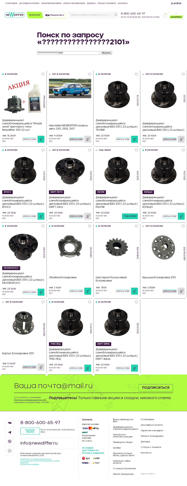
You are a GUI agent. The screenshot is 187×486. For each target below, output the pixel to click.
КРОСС (7, 192)
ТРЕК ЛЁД (56, 344)
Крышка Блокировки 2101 (159, 277)
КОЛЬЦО (148, 192)
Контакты (123, 3)
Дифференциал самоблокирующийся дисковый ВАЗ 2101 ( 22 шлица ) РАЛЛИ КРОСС (23, 278)
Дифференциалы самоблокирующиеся (124, 428)
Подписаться (155, 387)
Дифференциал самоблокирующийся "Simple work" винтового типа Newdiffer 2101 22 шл (22, 125)
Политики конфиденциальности (30, 400)
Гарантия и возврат (51, 3)
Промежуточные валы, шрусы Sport (124, 454)
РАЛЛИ (101, 192)
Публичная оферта (29, 464)
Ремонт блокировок (74, 3)
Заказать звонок (30, 431)
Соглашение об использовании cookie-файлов (40, 462)
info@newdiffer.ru (39, 443)
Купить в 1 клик (29, 139)
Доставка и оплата (29, 3)
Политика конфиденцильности (35, 459)
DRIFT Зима (103, 344)
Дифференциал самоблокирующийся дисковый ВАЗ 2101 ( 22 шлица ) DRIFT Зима (116, 354)
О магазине (11, 3)
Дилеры (91, 3)
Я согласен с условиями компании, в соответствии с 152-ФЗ (31, 400)
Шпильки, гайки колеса (121, 462)
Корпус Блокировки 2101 (18, 353)
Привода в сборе (123, 442)
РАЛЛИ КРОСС (12, 268)
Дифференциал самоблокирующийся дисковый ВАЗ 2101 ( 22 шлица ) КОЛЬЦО (163, 202)
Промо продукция (123, 474)
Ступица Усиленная (124, 469)
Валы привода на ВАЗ (123, 421)
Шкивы (117, 448)
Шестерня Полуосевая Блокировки (111, 279)
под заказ (130, 216)
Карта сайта (148, 474)
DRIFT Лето (57, 192)
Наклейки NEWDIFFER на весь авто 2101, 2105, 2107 (68, 127)
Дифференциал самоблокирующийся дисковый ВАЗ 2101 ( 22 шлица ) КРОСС (23, 202)
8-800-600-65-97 (133, 13)
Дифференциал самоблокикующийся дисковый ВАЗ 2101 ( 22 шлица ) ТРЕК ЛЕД (70, 354)
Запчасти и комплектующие (123, 436)
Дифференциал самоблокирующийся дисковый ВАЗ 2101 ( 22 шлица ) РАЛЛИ (116, 202)
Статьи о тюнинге (106, 3)
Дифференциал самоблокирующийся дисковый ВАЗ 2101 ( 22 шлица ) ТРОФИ (116, 125)
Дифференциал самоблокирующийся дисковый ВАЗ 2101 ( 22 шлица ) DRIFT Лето (70, 202)
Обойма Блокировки (63, 277)
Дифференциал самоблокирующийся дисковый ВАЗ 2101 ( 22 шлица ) (163, 126)
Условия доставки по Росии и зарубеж (93, 450)
